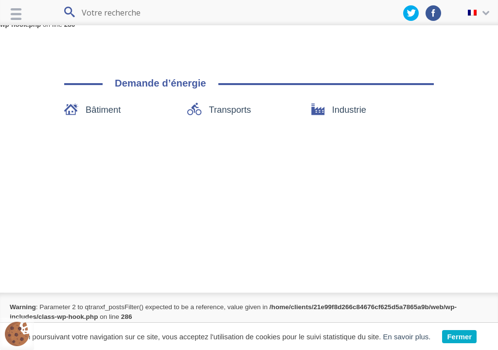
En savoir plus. (407, 336)
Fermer (459, 336)
